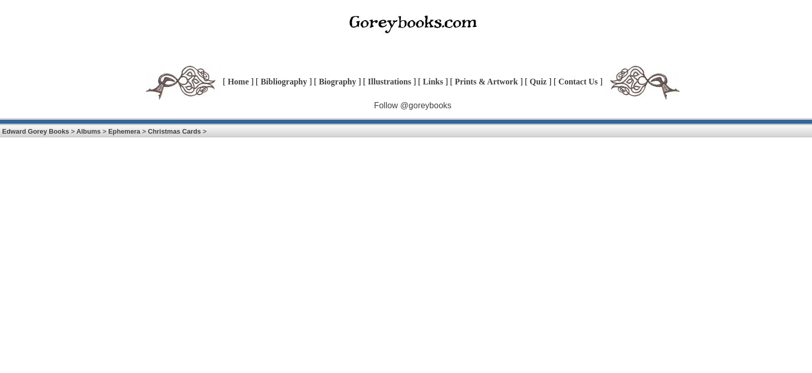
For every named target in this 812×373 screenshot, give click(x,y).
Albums (89, 131)
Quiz (538, 81)
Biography (337, 81)
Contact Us (578, 81)
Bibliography (283, 81)
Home (238, 81)
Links (433, 81)
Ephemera (124, 131)
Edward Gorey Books (35, 131)
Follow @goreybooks (413, 105)
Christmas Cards (174, 131)
